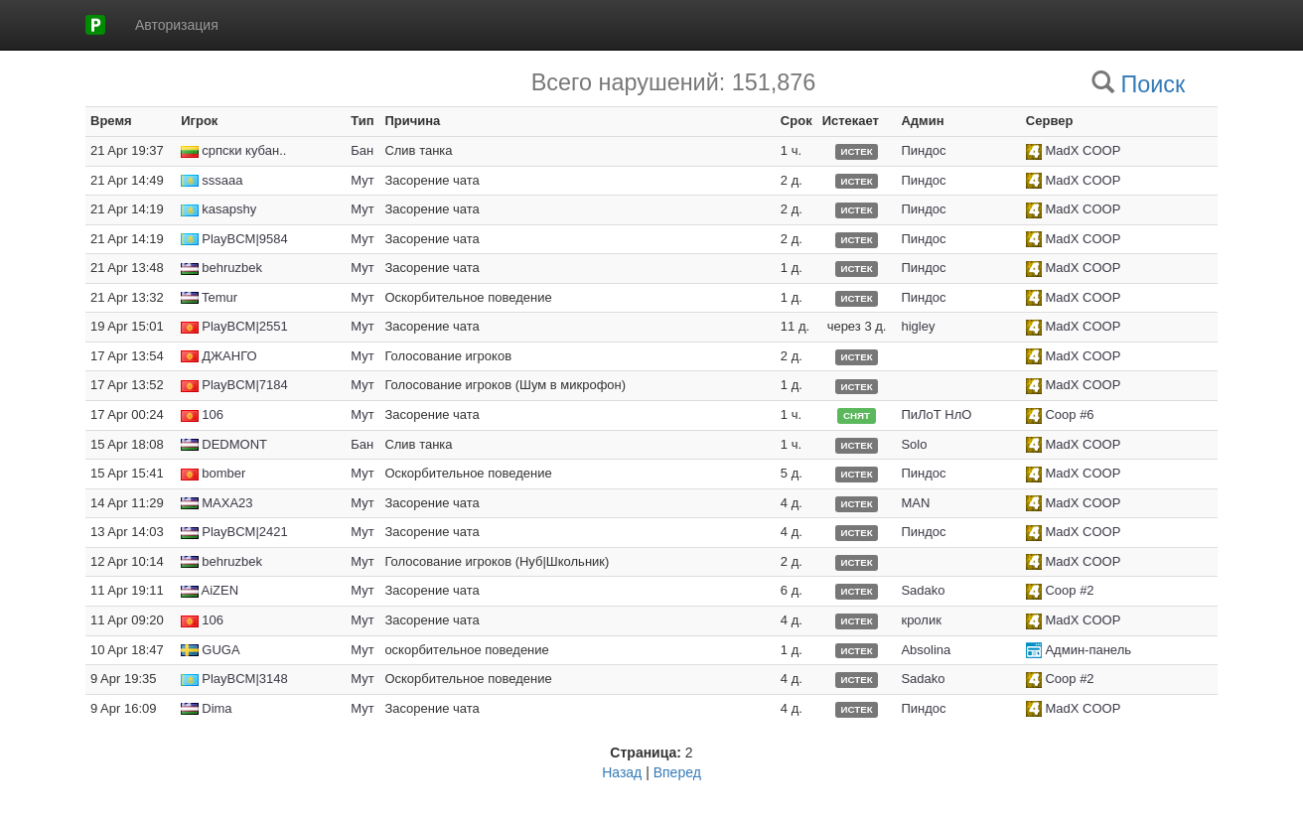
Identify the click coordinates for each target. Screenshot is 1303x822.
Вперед (677, 772)
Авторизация (176, 25)
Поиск (1152, 84)
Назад (622, 772)
